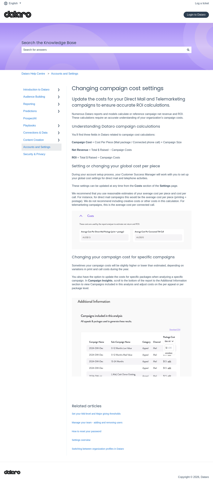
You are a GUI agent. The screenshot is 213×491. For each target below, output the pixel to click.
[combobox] (103, 50)
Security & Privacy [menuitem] (34, 154)
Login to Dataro (196, 14)
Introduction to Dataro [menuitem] (36, 89)
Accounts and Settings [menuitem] (36, 147)
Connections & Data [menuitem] (35, 132)
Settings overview (81, 440)
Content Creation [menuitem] (33, 139)
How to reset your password (86, 431)
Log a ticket (202, 3)
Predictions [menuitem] (30, 111)
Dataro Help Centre (33, 73)
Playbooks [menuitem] (29, 125)
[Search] (188, 50)
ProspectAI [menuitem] (30, 118)
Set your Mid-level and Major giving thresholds (96, 413)
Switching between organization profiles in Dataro (98, 448)
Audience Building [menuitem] (34, 96)
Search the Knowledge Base (49, 42)
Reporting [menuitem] (29, 104)
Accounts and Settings (64, 73)
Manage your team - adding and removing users (97, 422)
